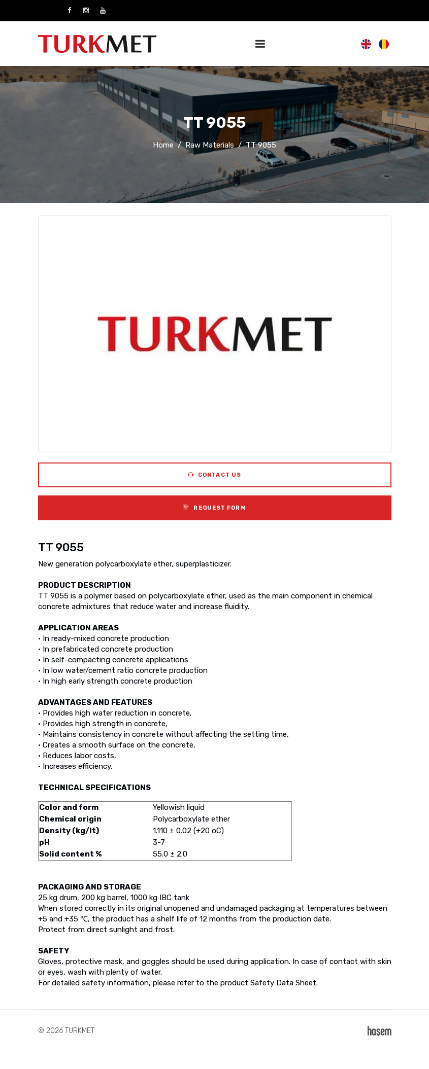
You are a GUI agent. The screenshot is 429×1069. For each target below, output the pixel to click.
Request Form (214, 508)
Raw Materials (209, 145)
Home (163, 145)
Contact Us (214, 475)
